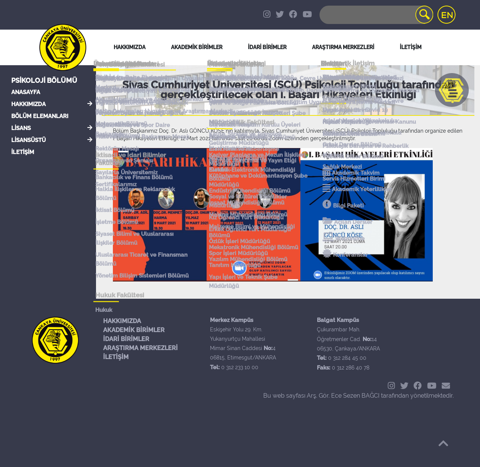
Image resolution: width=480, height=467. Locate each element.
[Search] (376, 15)
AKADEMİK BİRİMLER (134, 330)
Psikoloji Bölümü (44, 80)
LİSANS (21, 128)
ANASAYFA (25, 92)
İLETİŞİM (22, 152)
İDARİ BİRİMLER (267, 47)
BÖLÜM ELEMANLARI (39, 116)
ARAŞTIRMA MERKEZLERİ (140, 348)
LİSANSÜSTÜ (28, 140)
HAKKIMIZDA (28, 104)
